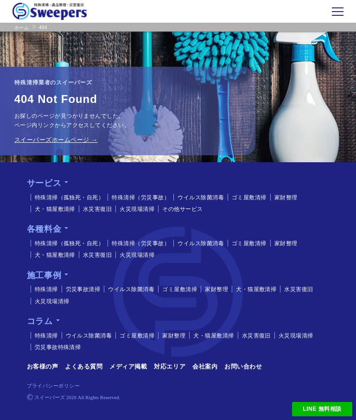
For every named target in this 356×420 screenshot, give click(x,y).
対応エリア (169, 366)
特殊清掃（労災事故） (138, 197)
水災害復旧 (95, 208)
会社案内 (204, 366)
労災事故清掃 (81, 289)
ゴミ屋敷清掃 (247, 197)
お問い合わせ (243, 366)
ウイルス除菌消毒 (198, 197)
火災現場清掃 (134, 208)
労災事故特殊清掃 (55, 347)
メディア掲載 (128, 366)
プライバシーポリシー (53, 385)
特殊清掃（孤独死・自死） (67, 197)
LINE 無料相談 (322, 409)
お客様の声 (42, 366)
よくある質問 (83, 366)
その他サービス (180, 208)
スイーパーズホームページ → (56, 139)
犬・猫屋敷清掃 (52, 208)
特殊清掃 (44, 289)
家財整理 (284, 197)
